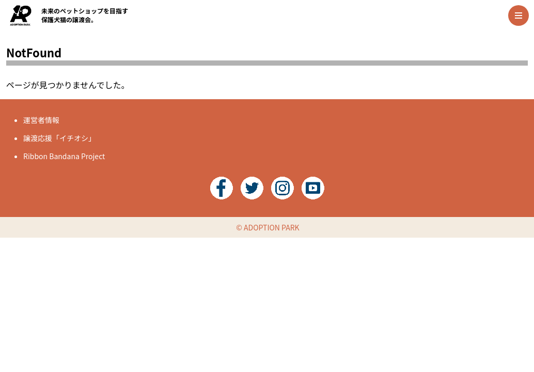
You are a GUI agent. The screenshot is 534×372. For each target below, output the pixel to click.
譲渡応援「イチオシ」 (59, 138)
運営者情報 (41, 120)
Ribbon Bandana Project (64, 156)
